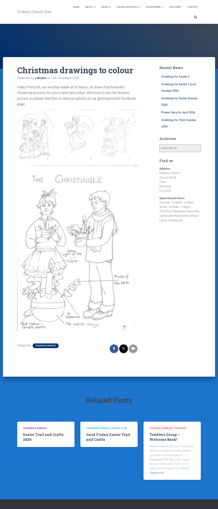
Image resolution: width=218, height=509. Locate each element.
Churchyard (154, 7)
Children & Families (45, 346)
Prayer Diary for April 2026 (178, 112)
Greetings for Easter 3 (175, 76)
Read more (157, 472)
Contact (192, 7)
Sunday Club (118, 428)
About (90, 7)
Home (76, 7)
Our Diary (175, 7)
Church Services (128, 7)
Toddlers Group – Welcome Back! (164, 437)
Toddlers (180, 428)
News (106, 7)
